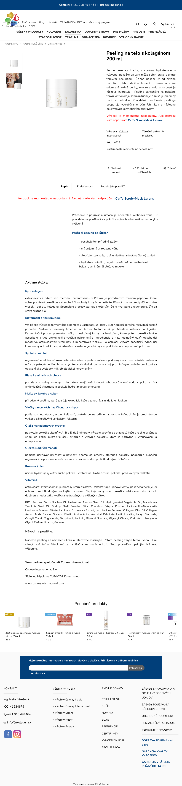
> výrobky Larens (63, 713)
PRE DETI (139, 31)
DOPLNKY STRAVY (97, 31)
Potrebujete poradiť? (113, 186)
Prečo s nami (29, 22)
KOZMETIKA (73, 31)
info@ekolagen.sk (111, 5)
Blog (41, 22)
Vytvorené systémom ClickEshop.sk (91, 784)
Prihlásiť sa (135, 668)
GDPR (32, 26)
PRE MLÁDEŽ (157, 31)
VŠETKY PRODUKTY (29, 31)
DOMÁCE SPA (91, 37)
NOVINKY (109, 37)
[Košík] (165, 24)
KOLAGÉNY (54, 31)
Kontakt (53, 22)
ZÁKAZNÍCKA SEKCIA (72, 22)
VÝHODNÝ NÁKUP (131, 37)
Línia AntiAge (55, 43)
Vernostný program (99, 22)
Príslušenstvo (84, 186)
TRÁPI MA (71, 37)
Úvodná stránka (10, 22)
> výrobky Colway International (71, 706)
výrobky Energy (64, 726)
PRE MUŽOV (121, 31)
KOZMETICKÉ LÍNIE (33, 43)
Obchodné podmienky (14, 26)
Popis (64, 186)
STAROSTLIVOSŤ (49, 37)
